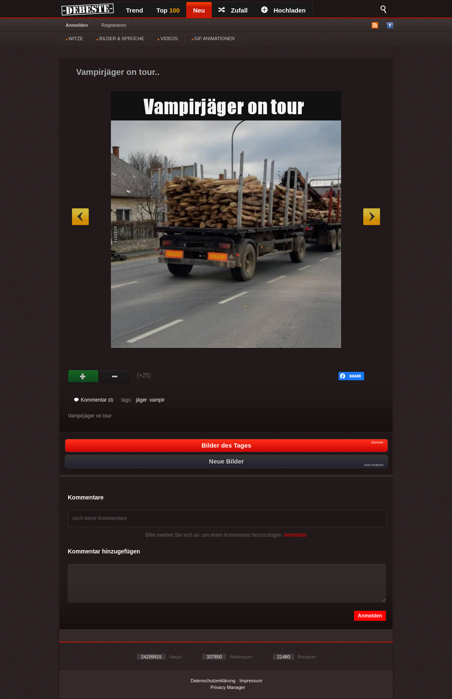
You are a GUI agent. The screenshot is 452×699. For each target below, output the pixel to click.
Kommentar (93, 400)
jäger (141, 400)
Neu (199, 10)
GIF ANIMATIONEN (212, 38)
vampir (156, 400)
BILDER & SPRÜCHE (120, 38)
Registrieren (113, 25)
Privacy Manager (228, 687)
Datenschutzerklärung (212, 680)
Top (168, 10)
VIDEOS (167, 38)
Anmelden (77, 25)
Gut (83, 376)
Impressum (250, 680)
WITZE (74, 38)
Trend (134, 10)
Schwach (115, 376)
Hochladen (283, 10)
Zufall (233, 10)
